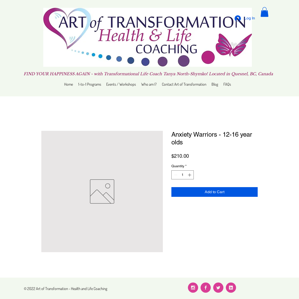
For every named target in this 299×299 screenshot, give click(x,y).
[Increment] (190, 175)
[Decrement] (175, 175)
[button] (264, 12)
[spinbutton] (182, 175)
